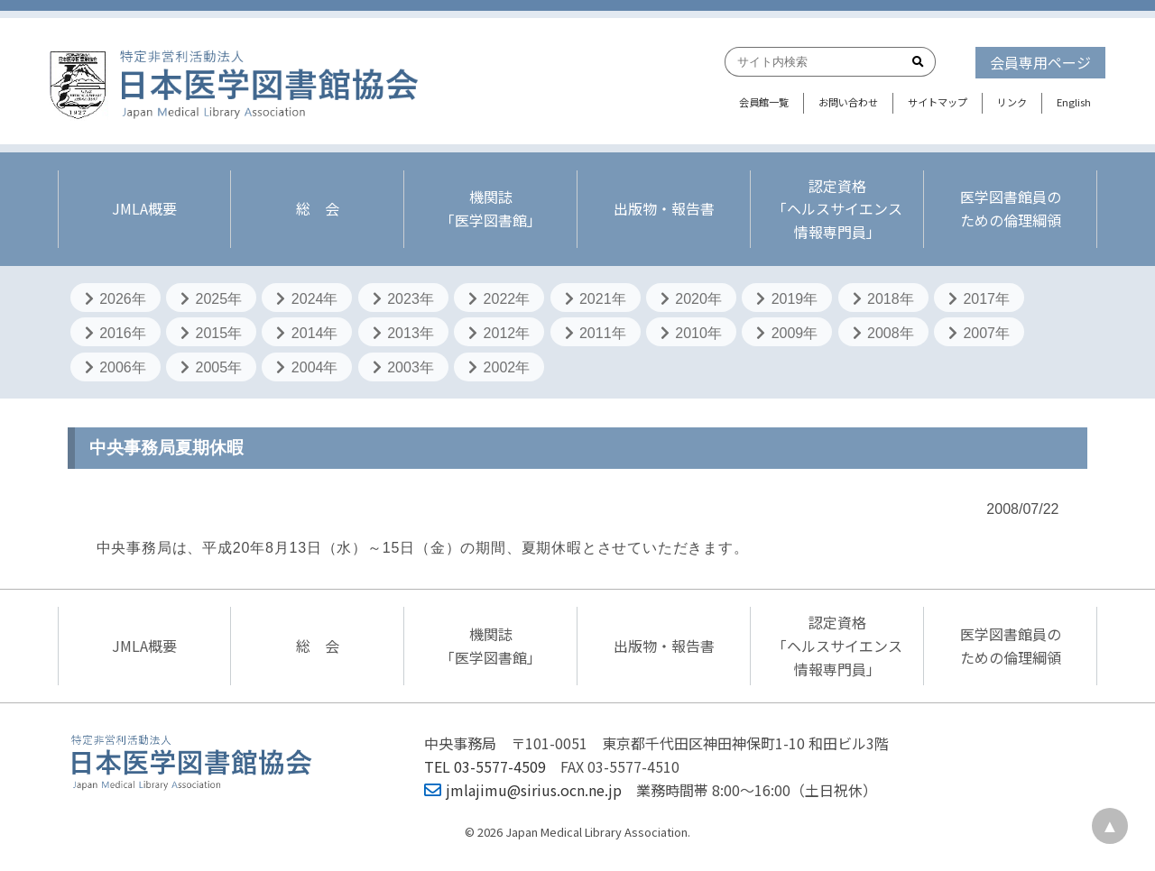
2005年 (211, 367)
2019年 (787, 299)
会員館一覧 (764, 102)
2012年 (499, 333)
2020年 (691, 299)
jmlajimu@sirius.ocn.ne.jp (523, 790)
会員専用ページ (1040, 62)
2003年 (403, 367)
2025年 (211, 299)
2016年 (115, 333)
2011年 (595, 333)
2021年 (595, 299)
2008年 (883, 333)
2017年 (979, 299)
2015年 (211, 333)
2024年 (306, 299)
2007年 (979, 333)
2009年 (787, 333)
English (1074, 102)
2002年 (499, 367)
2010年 (691, 333)
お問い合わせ (848, 102)
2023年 (403, 299)
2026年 (115, 299)
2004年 (306, 367)
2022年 (499, 299)
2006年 (115, 367)
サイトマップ (937, 102)
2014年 (306, 333)
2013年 (403, 333)
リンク (1012, 102)
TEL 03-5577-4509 (485, 766)
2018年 (883, 299)
